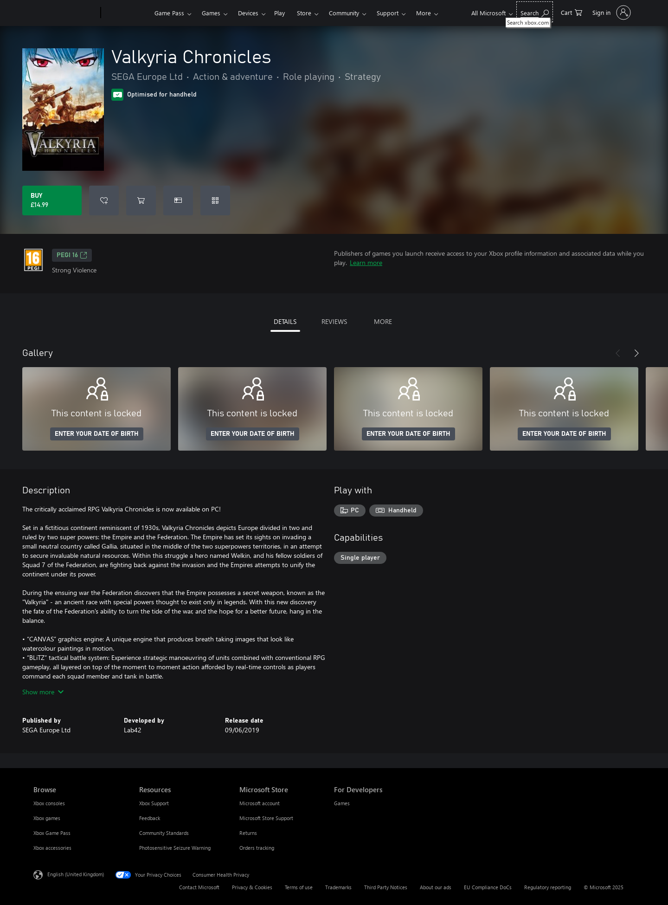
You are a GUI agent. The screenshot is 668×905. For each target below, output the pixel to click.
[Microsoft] (65, 13)
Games (211, 13)
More (423, 13)
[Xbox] (126, 13)
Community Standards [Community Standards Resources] (164, 833)
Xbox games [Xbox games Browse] (46, 818)
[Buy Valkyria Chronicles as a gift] (178, 200)
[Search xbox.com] (534, 11)
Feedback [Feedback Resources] (149, 818)
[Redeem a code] (215, 200)
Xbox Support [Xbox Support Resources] (154, 803)
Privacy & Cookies (252, 887)
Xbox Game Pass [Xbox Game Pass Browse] (52, 833)
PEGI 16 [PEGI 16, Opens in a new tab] (72, 255)
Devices (248, 13)
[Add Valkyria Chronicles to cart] (141, 200)
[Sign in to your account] (611, 12)
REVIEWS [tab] (334, 321)
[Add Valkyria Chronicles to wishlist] (104, 200)
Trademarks (338, 887)
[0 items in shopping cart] (571, 12)
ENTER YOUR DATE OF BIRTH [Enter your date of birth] (97, 434)
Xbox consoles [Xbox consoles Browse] (49, 803)
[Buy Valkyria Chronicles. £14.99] (52, 200)
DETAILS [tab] (285, 321)
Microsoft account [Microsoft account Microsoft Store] (259, 803)
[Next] (636, 353)
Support (387, 13)
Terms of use (299, 887)
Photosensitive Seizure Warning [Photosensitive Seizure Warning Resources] (175, 848)
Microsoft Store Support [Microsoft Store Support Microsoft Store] (266, 818)
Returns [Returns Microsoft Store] (248, 833)
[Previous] (618, 353)
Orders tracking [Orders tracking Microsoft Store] (256, 848)
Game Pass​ (169, 13)
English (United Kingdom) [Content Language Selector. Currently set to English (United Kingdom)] (75, 874)
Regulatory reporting (547, 887)
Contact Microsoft (199, 887)
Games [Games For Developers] (342, 803)
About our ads (435, 887)
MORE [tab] (383, 321)
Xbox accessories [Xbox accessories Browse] (52, 848)
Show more (43, 691)
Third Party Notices (385, 887)
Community (344, 13)
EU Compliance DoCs (488, 887)
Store (304, 13)
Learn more (366, 262)
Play (279, 13)
